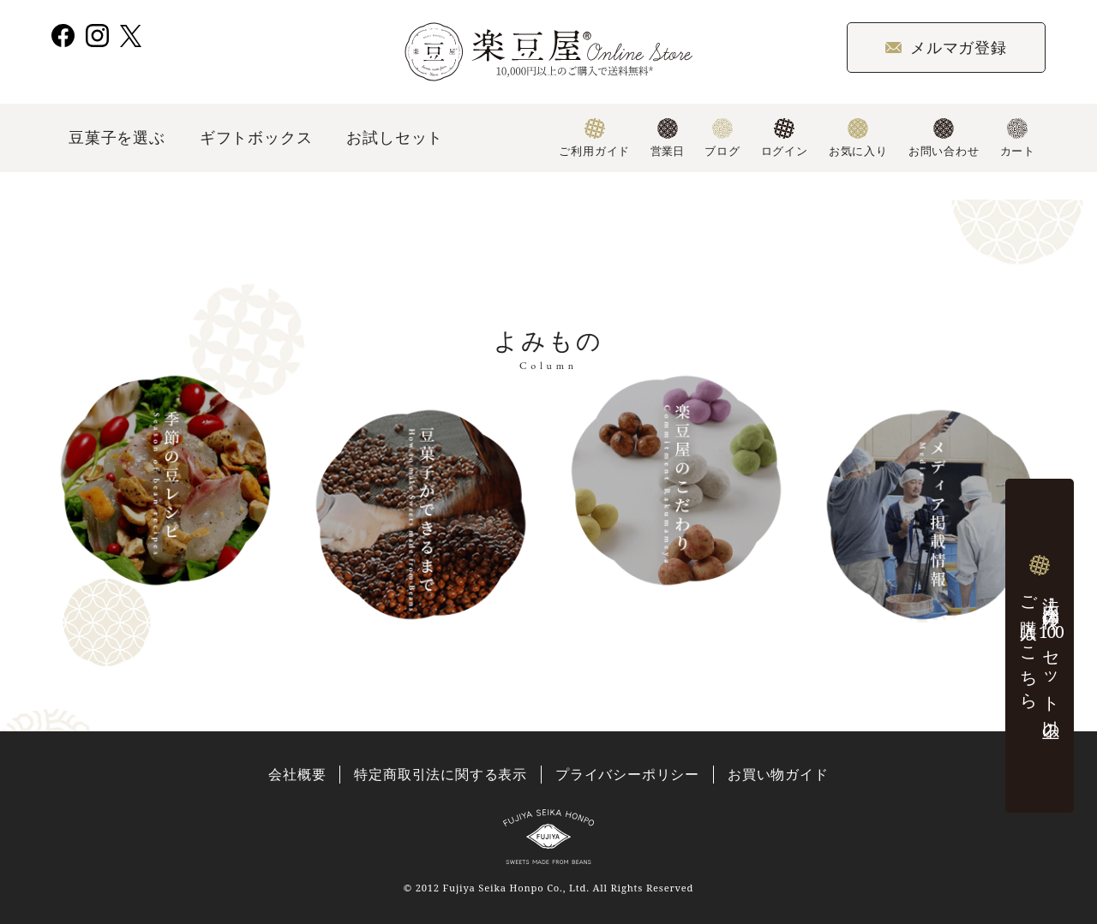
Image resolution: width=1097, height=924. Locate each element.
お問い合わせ (944, 138)
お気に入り (858, 138)
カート (1017, 138)
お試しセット (394, 137)
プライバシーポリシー (627, 775)
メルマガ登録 (946, 47)
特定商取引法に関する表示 (440, 775)
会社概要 (297, 775)
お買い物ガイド (778, 775)
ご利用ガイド (594, 138)
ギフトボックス (256, 137)
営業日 (667, 138)
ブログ (722, 138)
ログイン (784, 138)
